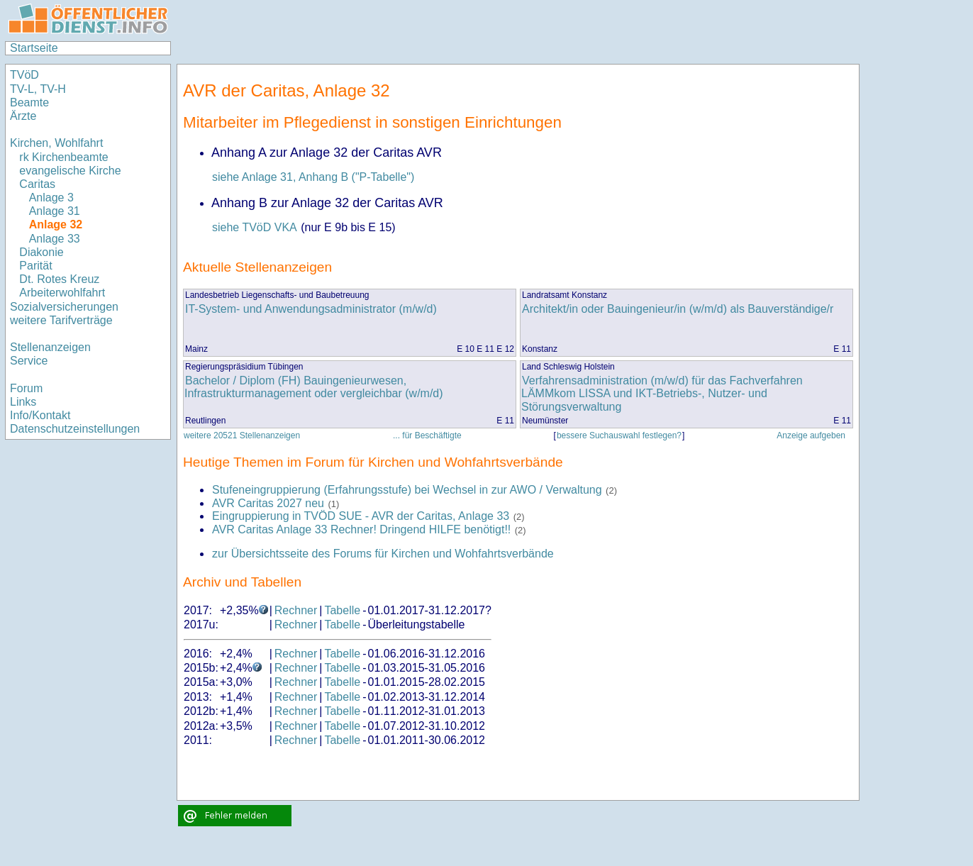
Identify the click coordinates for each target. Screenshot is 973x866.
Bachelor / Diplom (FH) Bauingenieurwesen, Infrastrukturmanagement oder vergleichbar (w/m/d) (313, 386)
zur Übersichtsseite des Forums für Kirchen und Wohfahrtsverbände (383, 554)
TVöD (24, 75)
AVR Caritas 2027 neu (268, 503)
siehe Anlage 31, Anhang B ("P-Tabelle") (313, 177)
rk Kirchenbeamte (63, 157)
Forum (26, 388)
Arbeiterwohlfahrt (62, 293)
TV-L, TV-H (38, 89)
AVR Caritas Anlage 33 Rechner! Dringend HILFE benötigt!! (361, 529)
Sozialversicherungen (64, 307)
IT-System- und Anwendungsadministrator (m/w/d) (311, 309)
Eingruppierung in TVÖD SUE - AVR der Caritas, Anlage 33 (362, 516)
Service (29, 361)
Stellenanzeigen (50, 347)
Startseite (34, 48)
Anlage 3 (51, 197)
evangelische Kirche (70, 171)
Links (23, 402)
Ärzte (23, 116)
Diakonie (41, 252)
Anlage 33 (54, 239)
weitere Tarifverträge (61, 320)
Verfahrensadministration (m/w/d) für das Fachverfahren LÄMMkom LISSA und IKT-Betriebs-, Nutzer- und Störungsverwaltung (662, 393)
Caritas (37, 184)
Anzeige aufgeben (811, 435)
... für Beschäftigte (427, 435)
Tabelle (342, 610)
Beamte (29, 102)
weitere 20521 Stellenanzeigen (242, 435)
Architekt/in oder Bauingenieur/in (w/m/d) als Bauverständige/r (677, 309)
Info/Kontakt (40, 415)
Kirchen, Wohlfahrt (56, 143)
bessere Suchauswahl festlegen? (619, 435)
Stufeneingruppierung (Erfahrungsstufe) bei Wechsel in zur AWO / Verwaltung (407, 490)
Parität (35, 266)
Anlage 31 (54, 211)
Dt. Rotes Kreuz (59, 279)
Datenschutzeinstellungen (75, 429)
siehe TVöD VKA (254, 227)
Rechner (295, 610)
